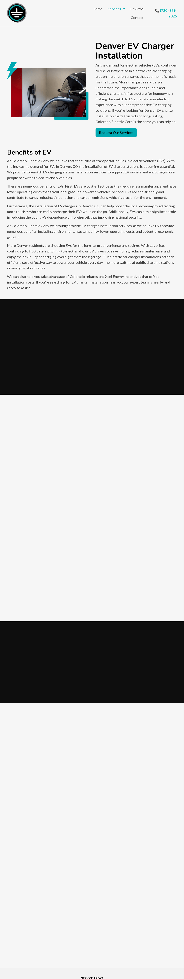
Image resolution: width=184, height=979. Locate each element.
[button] (116, 132)
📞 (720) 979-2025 (166, 13)
